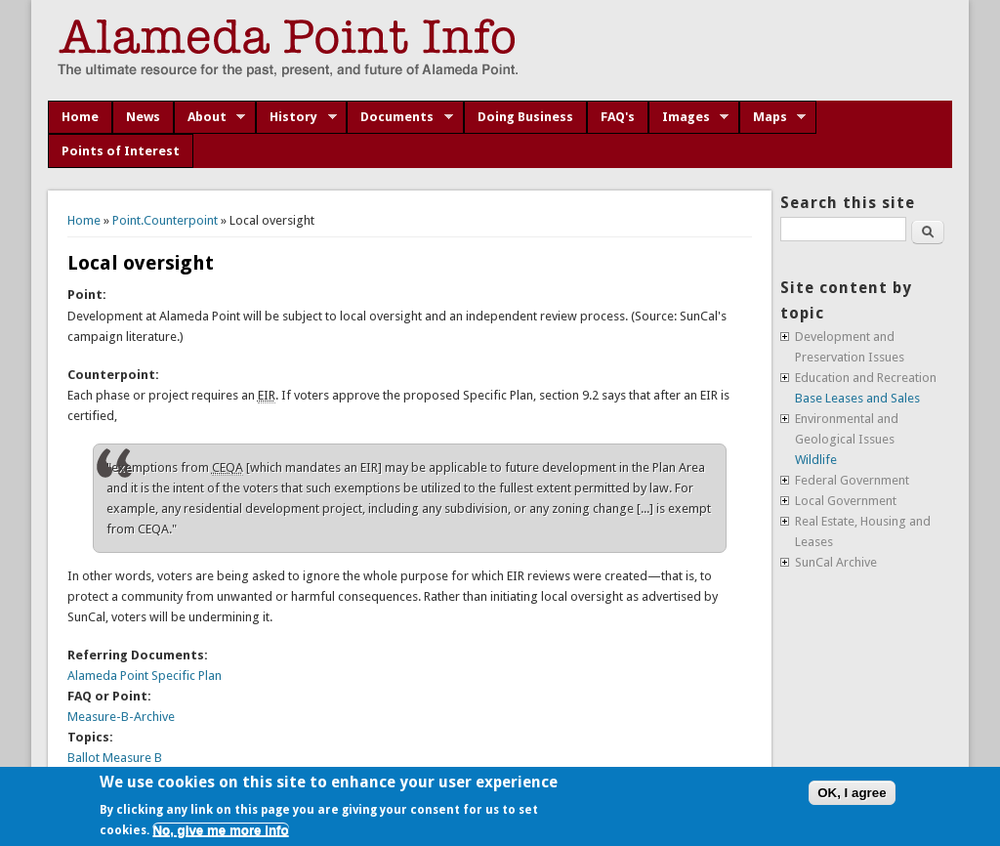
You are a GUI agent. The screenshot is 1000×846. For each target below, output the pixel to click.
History (296, 117)
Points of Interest (121, 151)
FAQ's (618, 116)
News (143, 116)
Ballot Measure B (114, 757)
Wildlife (816, 459)
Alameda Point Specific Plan (144, 675)
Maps (773, 117)
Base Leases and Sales (857, 398)
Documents (400, 117)
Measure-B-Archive (121, 716)
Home (80, 116)
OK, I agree (851, 792)
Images (688, 117)
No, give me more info (220, 830)
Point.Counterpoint (165, 220)
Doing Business (525, 116)
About (210, 117)
